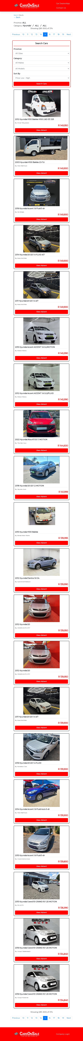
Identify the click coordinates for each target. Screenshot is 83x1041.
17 (54, 34)
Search (16, 15)
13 (36, 34)
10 (23, 34)
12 (32, 34)
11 (27, 34)
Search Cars (41, 43)
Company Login (63, 1034)
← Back (17, 17)
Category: (18, 58)
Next (69, 34)
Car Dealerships (63, 4)
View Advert (41, 130)
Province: (18, 49)
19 (63, 34)
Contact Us (61, 8)
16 (49, 34)
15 (45, 34)
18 (58, 34)
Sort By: (17, 74)
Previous (16, 34)
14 (41, 34)
